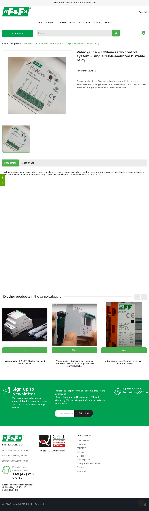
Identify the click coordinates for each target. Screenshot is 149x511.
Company (81, 452)
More (108, 22)
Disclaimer (81, 456)
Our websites (83, 441)
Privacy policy (83, 459)
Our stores (81, 471)
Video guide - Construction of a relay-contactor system (124, 362)
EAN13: (92, 71)
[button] (24, 350)
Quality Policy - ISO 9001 (88, 463)
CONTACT (81, 448)
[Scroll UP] (141, 503)
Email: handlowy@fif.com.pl (15, 461)
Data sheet (35, 163)
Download (81, 444)
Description (13, 163)
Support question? (132, 389)
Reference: (82, 71)
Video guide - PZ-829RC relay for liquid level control (25, 362)
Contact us (82, 467)
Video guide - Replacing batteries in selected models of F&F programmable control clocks (74, 363)
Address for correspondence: (17, 485)
